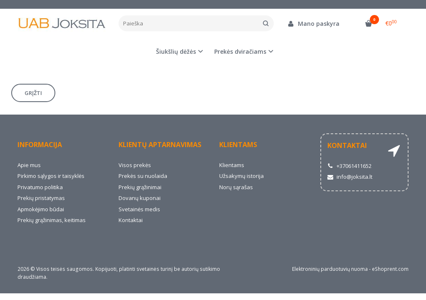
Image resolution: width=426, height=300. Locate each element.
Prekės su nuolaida (143, 176)
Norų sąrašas (236, 187)
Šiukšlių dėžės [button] (176, 51)
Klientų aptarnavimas (160, 144)
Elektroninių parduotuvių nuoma (330, 268)
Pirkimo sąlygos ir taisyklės (50, 176)
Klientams (238, 144)
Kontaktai (131, 220)
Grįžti (33, 93)
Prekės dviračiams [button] (240, 51)
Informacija (39, 144)
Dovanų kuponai (140, 198)
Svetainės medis (139, 209)
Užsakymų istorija (241, 176)
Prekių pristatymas (41, 198)
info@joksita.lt (349, 176)
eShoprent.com (390, 268)
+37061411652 (349, 166)
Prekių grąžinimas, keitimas (51, 220)
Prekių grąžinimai (140, 187)
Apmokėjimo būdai (40, 209)
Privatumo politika (40, 187)
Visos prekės (135, 165)
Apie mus (29, 165)
